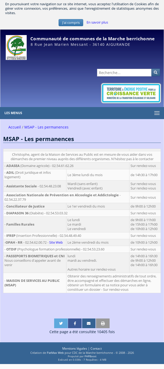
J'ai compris (71, 22)
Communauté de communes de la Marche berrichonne (92, 39)
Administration (151, 62)
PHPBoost (90, 356)
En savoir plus (97, 22)
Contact (96, 348)
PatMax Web (55, 353)
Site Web (56, 242)
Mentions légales (74, 348)
